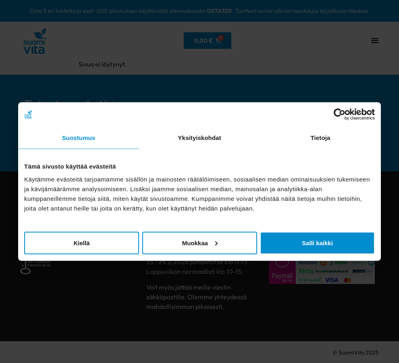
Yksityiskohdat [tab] (199, 137)
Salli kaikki (317, 242)
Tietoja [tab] (320, 137)
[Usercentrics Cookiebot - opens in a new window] (339, 114)
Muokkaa (200, 242)
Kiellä (81, 242)
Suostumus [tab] (79, 137)
